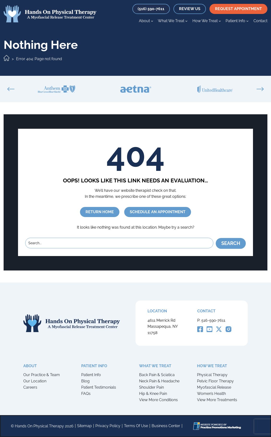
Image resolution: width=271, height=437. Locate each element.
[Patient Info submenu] (247, 21)
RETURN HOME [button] (100, 212)
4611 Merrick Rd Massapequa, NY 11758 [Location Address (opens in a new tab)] (163, 326)
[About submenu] (152, 21)
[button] (151, 9)
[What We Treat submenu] (186, 21)
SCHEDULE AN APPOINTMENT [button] (157, 212)
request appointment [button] (238, 8)
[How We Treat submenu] (220, 21)
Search (230, 243)
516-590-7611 (213, 320)
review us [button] (189, 8)
